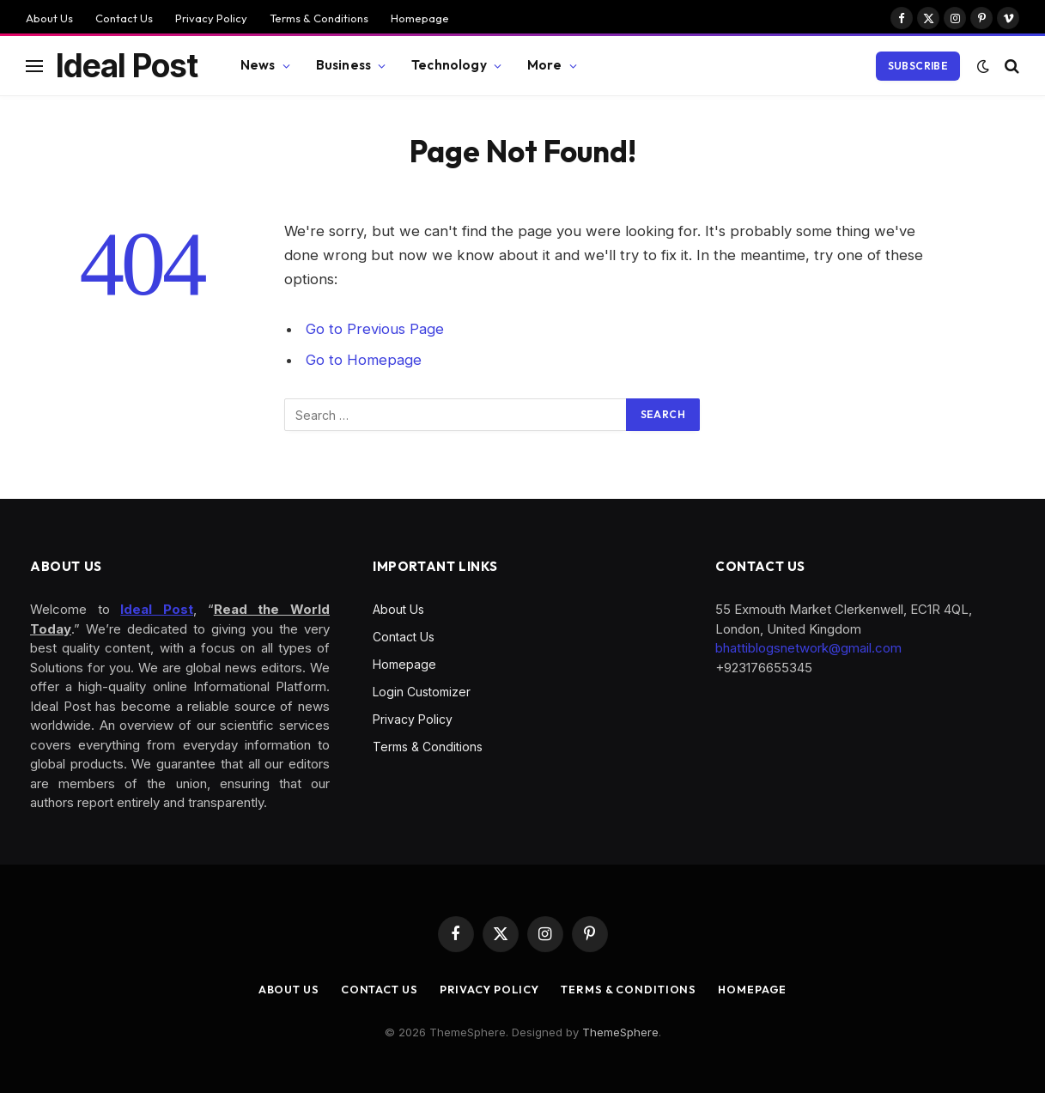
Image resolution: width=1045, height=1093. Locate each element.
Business (343, 65)
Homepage (420, 18)
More (544, 65)
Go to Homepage (364, 359)
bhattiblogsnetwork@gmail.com (808, 648)
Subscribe (918, 65)
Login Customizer (422, 691)
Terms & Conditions (319, 18)
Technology (449, 65)
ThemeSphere (620, 1032)
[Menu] (34, 65)
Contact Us (124, 18)
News (258, 65)
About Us (49, 18)
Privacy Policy (211, 18)
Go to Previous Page (375, 328)
